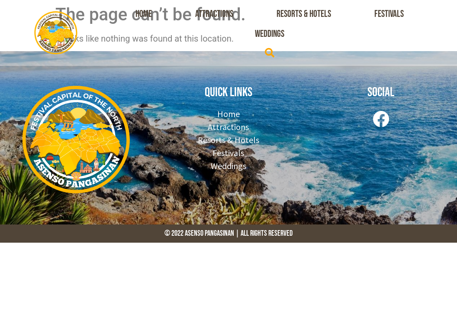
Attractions (214, 14)
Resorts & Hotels (304, 14)
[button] (269, 53)
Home (143, 14)
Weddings (269, 34)
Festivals (389, 14)
